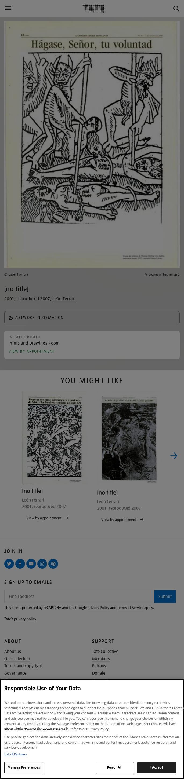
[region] (92, 729)
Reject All (114, 767)
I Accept (156, 767)
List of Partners (15, 754)
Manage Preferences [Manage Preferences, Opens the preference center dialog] (24, 767)
